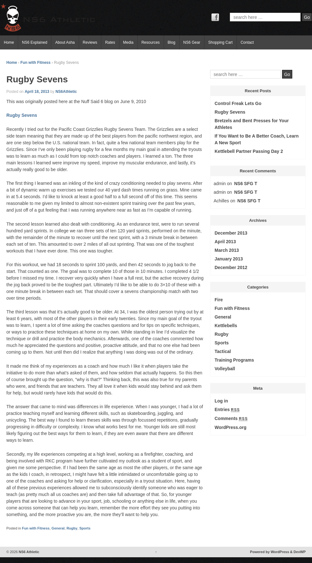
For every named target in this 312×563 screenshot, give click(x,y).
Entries (227, 409)
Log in (221, 400)
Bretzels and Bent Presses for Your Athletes (252, 124)
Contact (247, 42)
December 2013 (231, 233)
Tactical (223, 351)
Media (128, 42)
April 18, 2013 (37, 91)
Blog (171, 42)
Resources (150, 42)
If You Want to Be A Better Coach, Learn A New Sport (257, 139)
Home (9, 42)
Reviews (90, 42)
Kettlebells (226, 325)
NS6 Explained (34, 42)
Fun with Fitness (35, 62)
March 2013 (227, 250)
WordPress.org (230, 427)
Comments (231, 418)
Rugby (72, 528)
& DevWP (298, 552)
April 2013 (225, 241)
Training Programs (234, 360)
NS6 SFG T (245, 183)
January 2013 (229, 258)
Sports (84, 528)
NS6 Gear (191, 42)
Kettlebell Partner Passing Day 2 (249, 151)
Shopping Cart (220, 42)
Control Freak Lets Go (238, 103)
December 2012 (231, 267)
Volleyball (225, 368)
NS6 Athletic (28, 552)
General (58, 528)
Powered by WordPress (269, 552)
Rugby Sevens (21, 115)
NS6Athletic (66, 91)
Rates (110, 42)
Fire (219, 299)
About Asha (64, 42)
